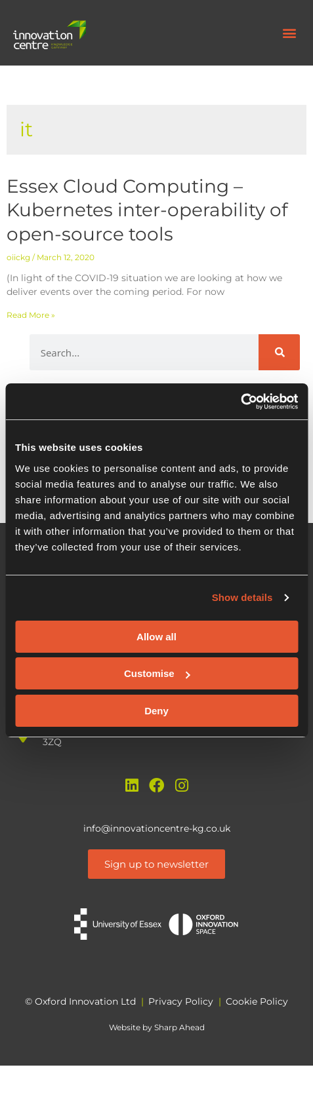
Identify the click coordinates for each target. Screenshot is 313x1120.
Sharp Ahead (179, 1027)
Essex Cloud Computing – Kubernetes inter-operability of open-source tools (147, 210)
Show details (242, 597)
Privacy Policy (180, 1001)
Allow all (156, 636)
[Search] (279, 352)
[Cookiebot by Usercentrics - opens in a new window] (240, 401)
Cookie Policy (257, 1001)
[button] (289, 33)
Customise (157, 673)
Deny (156, 710)
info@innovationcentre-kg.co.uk (156, 828)
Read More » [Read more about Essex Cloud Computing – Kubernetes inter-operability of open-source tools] (31, 315)
